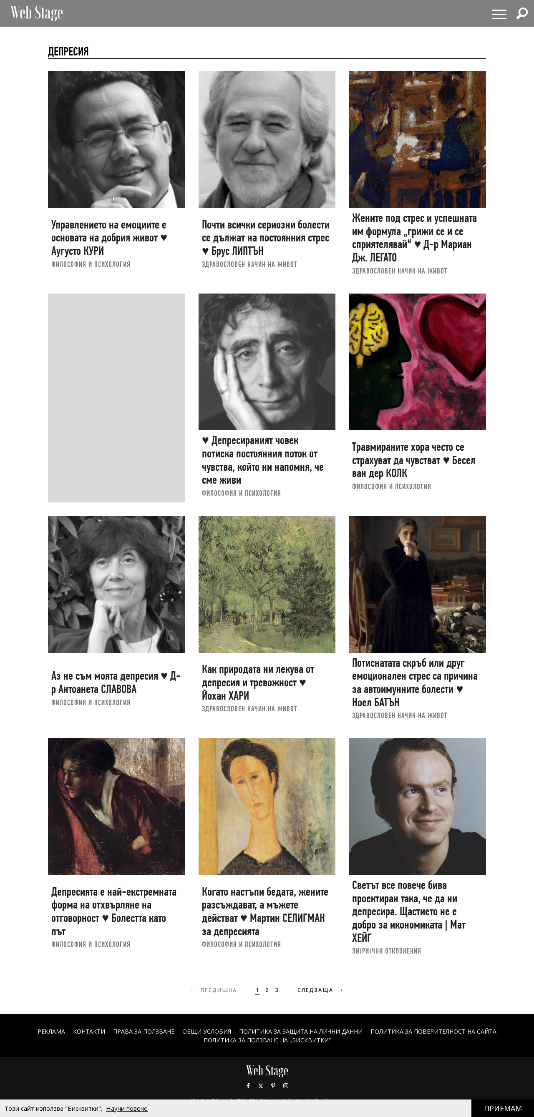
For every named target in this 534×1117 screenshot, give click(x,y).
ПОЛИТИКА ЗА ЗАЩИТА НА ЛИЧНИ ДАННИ (301, 1031)
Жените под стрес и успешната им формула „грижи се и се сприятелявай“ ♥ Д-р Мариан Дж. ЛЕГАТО (414, 237)
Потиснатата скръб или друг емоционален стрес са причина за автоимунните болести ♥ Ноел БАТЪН (415, 682)
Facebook (248, 1085)
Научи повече (127, 1108)
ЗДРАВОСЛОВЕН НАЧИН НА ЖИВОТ (249, 264)
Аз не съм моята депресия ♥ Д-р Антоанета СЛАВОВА (116, 682)
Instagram (286, 1085)
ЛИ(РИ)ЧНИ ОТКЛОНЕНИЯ (386, 950)
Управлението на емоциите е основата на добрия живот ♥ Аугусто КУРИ (109, 238)
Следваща (321, 990)
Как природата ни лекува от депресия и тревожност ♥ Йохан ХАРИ (258, 682)
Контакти (89, 1031)
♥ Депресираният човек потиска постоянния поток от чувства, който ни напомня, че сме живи (263, 460)
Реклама (51, 1031)
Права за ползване (143, 1031)
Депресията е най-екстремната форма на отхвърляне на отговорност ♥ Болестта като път (113, 911)
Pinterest (273, 1085)
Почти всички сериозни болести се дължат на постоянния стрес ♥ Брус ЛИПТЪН (266, 238)
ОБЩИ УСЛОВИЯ (206, 1031)
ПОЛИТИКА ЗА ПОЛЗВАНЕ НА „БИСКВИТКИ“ (267, 1040)
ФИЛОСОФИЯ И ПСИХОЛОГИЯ (91, 264)
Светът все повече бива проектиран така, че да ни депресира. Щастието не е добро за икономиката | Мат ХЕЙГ (409, 911)
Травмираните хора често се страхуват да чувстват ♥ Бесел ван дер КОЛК (414, 460)
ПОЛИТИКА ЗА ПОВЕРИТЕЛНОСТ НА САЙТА (433, 1031)
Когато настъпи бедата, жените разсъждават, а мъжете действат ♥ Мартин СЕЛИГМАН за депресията (265, 911)
